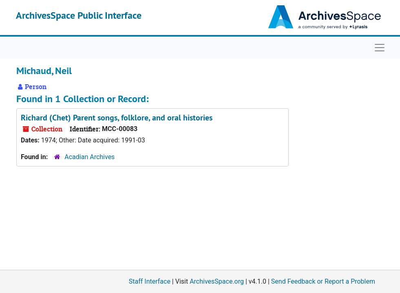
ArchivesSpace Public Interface (78, 15)
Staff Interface (149, 281)
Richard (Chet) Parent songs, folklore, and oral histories (116, 117)
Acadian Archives (89, 157)
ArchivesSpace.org (217, 281)
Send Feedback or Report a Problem (323, 281)
